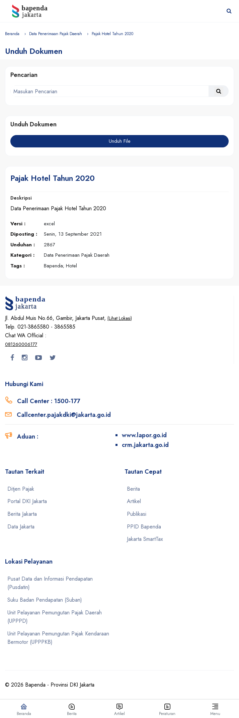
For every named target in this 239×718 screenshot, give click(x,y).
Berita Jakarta (22, 514)
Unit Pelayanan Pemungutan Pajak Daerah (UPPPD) (54, 617)
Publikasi (136, 514)
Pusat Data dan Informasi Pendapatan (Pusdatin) (50, 583)
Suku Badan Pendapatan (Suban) (44, 600)
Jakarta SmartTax (145, 539)
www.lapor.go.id (144, 435)
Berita (133, 489)
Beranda (12, 34)
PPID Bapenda (144, 526)
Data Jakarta (20, 526)
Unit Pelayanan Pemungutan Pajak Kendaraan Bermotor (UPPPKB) (58, 638)
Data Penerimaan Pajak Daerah (55, 34)
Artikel (134, 501)
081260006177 (21, 344)
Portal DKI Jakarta (27, 501)
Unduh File (120, 141)
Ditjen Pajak (20, 489)
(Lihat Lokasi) (119, 318)
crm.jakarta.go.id (145, 445)
